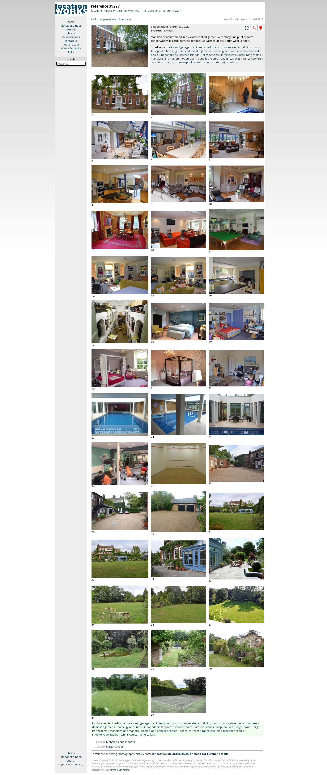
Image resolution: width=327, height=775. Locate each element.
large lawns (228, 55)
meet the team (71, 44)
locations (97, 10)
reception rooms (161, 62)
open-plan (188, 58)
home (71, 22)
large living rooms (249, 55)
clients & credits (71, 48)
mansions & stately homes (122, 10)
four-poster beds (162, 51)
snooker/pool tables (187, 62)
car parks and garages (176, 47)
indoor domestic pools (158, 727)
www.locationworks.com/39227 (243, 19)
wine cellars (229, 62)
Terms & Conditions (119, 769)
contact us (71, 41)
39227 (177, 10)
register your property (71, 764)
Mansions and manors (120, 742)
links (71, 52)
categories (71, 29)
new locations (71, 37)
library (71, 33)
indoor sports (169, 55)
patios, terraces (231, 58)
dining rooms (251, 47)
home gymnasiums (226, 51)
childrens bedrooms (206, 47)
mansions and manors (156, 10)
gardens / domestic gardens (193, 51)
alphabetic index (71, 25)
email (197, 754)
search (71, 760)
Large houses (115, 746)
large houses (210, 55)
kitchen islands (189, 55)
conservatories (231, 47)
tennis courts (211, 62)
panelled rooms (208, 58)
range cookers (252, 58)
